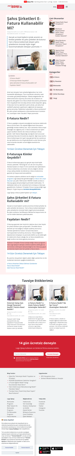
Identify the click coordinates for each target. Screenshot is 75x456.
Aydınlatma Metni (21, 358)
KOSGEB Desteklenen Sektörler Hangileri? (22, 380)
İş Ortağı (50, 2)
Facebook (42, 402)
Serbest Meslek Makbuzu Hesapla (52, 378)
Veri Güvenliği (27, 404)
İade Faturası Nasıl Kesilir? (15, 268)
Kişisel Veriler (27, 410)
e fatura (36, 179)
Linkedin (41, 404)
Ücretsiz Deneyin (60, 6)
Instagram (42, 408)
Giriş (54, 7)
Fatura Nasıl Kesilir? (13, 266)
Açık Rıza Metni (34, 359)
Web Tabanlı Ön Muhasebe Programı (12, 408)
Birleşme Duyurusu (29, 412)
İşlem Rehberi (27, 416)
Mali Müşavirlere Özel (40, 2)
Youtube (41, 410)
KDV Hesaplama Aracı (48, 376)
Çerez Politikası (28, 414)
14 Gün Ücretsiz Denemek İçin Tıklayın (26, 148)
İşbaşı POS (30, 2)
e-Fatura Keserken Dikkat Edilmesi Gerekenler (22, 264)
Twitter (41, 406)
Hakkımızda (27, 402)
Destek (55, 2)
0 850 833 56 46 (63, 2)
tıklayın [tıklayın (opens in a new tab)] (34, 193)
